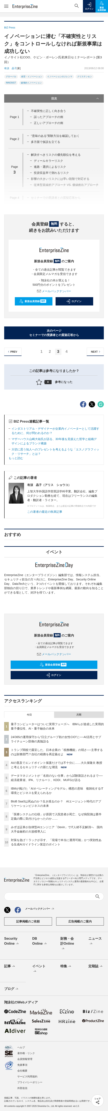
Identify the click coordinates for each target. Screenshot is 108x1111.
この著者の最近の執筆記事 (44, 511)
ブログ (11, 989)
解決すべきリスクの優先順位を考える (56, 154)
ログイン (73, 301)
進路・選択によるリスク (50, 166)
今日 (29, 714)
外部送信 (22, 1088)
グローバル (11, 76)
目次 (75, 98)
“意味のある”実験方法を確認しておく (55, 135)
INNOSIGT (11, 83)
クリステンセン (84, 76)
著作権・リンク (26, 1053)
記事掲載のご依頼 (28, 921)
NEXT (96, 351)
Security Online (11, 941)
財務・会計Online (67, 944)
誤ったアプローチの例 (48, 117)
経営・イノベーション (31, 76)
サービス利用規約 (27, 1076)
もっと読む (16, 458)
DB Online (39, 941)
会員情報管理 (24, 1059)
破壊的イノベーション (31, 83)
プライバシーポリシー (29, 1082)
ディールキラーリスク (48, 160)
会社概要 (22, 1070)
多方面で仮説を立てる (45, 141)
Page (14, 117)
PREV (12, 351)
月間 (78, 714)
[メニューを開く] (6, 6)
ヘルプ (21, 1047)
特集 (66, 966)
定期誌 (95, 966)
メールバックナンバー (54, 291)
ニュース (95, 941)
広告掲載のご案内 (80, 921)
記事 (10, 966)
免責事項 (22, 1064)
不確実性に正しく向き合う (48, 111)
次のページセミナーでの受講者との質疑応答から (54, 333)
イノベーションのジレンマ (59, 76)
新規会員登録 (32, 301)
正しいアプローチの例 (48, 123)
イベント (39, 969)
